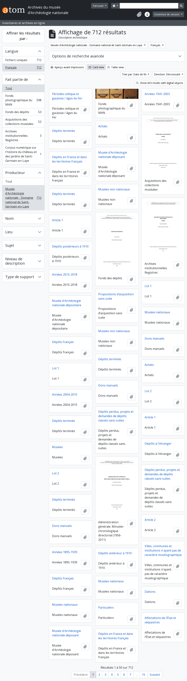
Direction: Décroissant (167, 74)
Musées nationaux (157, 312)
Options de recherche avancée (78, 56)
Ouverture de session (167, 14)
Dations (150, 592)
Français (23, 68)
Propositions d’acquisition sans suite (116, 296)
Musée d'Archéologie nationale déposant (112, 154)
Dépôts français (63, 342)
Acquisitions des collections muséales (23, 121)
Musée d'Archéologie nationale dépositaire (66, 303)
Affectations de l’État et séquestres (160, 620)
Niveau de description (15, 261)
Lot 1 (148, 286)
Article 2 (150, 520)
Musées (57, 447)
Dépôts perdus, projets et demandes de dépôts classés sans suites (115, 416)
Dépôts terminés (63, 131)
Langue (11, 51)
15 (143, 675)
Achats (102, 126)
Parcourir (98, 5)
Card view (96, 67)
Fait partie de (16, 79)
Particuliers (106, 607)
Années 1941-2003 (157, 94)
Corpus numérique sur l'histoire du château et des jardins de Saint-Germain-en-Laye (23, 154)
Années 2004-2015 (64, 394)
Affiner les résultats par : (23, 36)
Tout (8, 88)
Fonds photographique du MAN (23, 100)
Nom (9, 218)
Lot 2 (148, 391)
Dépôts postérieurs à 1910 (70, 246)
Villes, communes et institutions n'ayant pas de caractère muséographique (163, 550)
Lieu (9, 231)
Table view (115, 67)
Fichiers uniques (23, 61)
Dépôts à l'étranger (158, 444)
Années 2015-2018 (64, 274)
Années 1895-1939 (64, 552)
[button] (139, 14)
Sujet (9, 245)
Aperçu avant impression (67, 67)
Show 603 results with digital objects (159, 83)
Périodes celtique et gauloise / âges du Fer (67, 96)
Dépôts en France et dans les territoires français (69, 159)
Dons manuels (154, 338)
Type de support (19, 276)
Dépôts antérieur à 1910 (115, 553)
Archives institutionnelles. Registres (23, 135)
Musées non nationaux (114, 189)
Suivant (155, 675)
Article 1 (57, 220)
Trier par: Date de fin (134, 74)
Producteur (15, 172)
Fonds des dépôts (23, 113)
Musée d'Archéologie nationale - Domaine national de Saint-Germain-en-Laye (23, 197)
